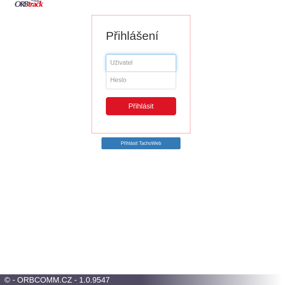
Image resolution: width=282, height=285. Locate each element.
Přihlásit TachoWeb (141, 143)
